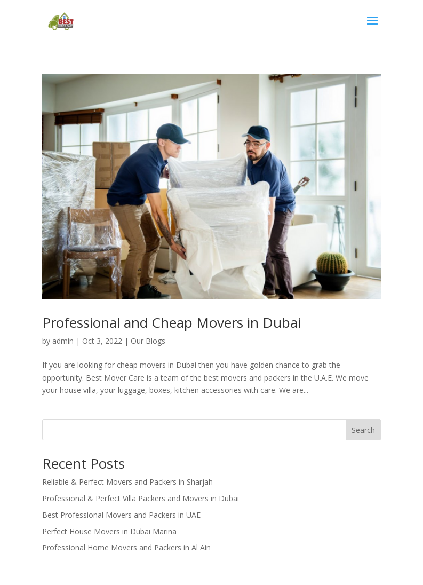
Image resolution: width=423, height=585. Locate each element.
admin (63, 341)
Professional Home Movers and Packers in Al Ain (126, 547)
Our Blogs (148, 341)
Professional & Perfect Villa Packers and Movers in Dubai (140, 498)
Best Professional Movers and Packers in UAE (121, 515)
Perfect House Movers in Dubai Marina (109, 531)
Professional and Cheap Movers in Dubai (171, 322)
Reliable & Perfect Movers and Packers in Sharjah (127, 482)
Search (363, 430)
